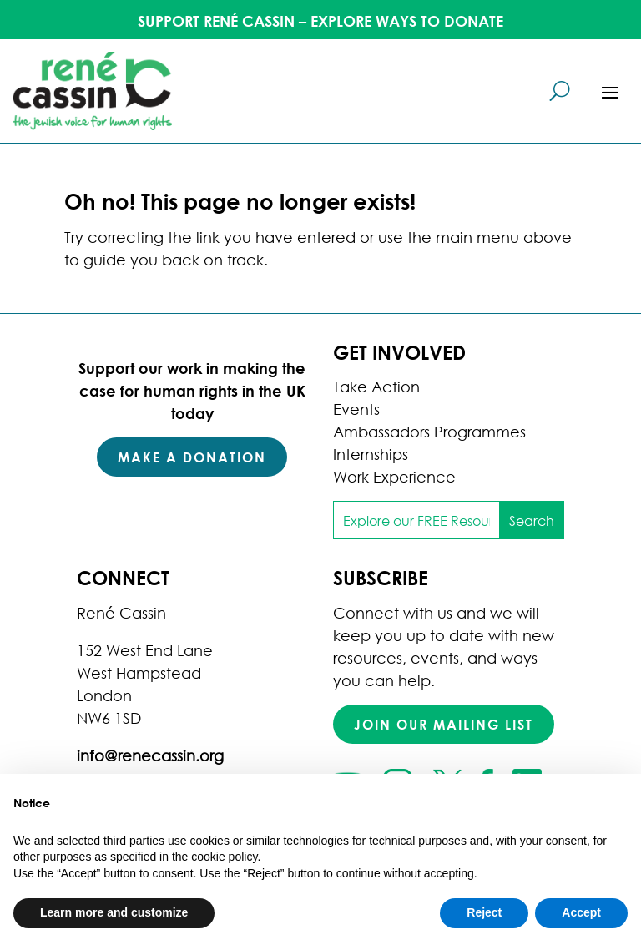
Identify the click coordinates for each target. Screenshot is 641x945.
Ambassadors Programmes (429, 431)
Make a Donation (192, 457)
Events (356, 409)
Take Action (376, 386)
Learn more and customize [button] (114, 912)
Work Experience (394, 476)
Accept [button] (581, 912)
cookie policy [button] (224, 856)
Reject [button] (484, 912)
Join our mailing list (443, 724)
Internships (370, 454)
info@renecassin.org (150, 755)
